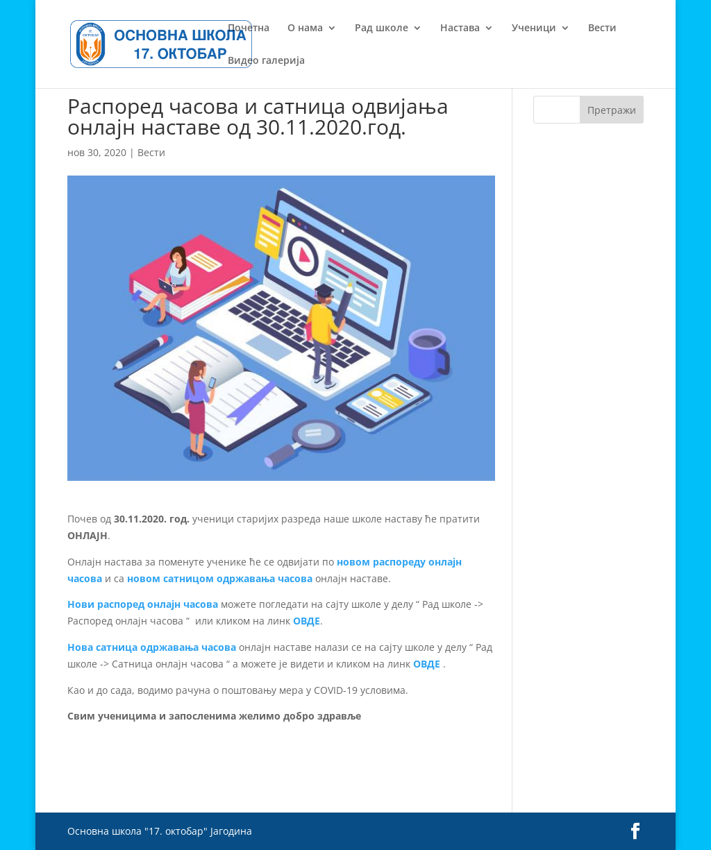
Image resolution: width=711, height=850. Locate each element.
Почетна (248, 28)
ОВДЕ (306, 620)
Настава (460, 28)
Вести (602, 28)
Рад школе (381, 28)
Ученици (534, 28)
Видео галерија (266, 61)
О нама (305, 28)
